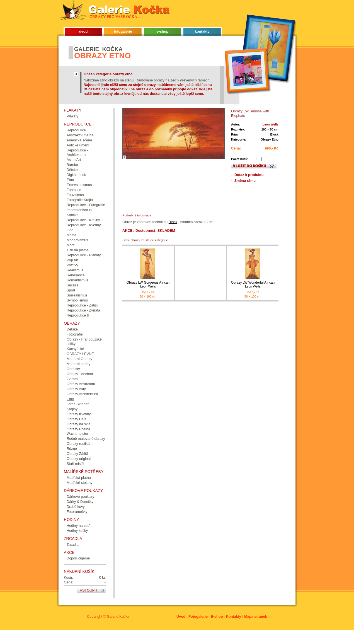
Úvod (180, 616)
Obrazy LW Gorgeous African (148, 285)
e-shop (162, 31)
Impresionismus (79, 210)
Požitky (72, 265)
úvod (83, 31)
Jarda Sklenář (78, 404)
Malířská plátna (79, 477)
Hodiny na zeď (78, 525)
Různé (72, 448)
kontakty (202, 31)
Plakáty (72, 116)
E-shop (217, 616)
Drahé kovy (76, 507)
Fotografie (75, 334)
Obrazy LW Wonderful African (253, 285)
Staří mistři (75, 464)
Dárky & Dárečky (80, 501)
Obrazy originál (79, 459)
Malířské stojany (79, 483)
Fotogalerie (198, 616)
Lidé (70, 230)
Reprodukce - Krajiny (83, 220)
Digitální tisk (76, 175)
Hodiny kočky (77, 530)
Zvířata (72, 379)
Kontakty (233, 616)
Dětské (72, 170)
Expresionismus (79, 185)
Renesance (76, 275)
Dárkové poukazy (80, 496)
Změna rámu (245, 180)
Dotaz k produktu (249, 175)
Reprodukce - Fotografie (86, 205)
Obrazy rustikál (78, 443)
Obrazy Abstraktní (81, 384)
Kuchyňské (75, 349)
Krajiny (72, 409)
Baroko (72, 165)
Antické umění (78, 145)
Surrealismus (77, 295)
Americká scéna (79, 140)
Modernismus (77, 240)
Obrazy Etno (269, 139)
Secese (73, 285)
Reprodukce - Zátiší (82, 305)
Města (71, 235)
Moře (71, 245)
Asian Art (74, 160)
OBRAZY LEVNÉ (80, 354)
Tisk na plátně (78, 250)
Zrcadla (73, 544)
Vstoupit (89, 590)
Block (274, 134)
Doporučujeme (78, 558)
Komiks (72, 215)
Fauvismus (75, 195)
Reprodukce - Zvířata (83, 310)
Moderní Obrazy (79, 359)
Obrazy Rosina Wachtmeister (78, 431)
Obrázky (73, 369)
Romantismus (77, 280)
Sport (71, 290)
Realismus (75, 270)
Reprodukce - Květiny (84, 225)
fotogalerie (123, 31)
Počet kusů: (239, 159)
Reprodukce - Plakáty (84, 255)
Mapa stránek (255, 616)
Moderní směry (78, 364)
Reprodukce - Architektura (77, 152)
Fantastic (74, 190)
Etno (70, 180)
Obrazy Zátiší (77, 454)
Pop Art (72, 260)
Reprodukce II (78, 315)
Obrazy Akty (76, 389)
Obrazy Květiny (79, 414)
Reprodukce (76, 130)
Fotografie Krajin (80, 200)
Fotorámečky (77, 512)
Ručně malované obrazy (86, 438)
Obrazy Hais (76, 419)
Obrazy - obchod (80, 374)
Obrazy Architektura (82, 394)
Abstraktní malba (80, 135)
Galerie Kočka (118, 616)
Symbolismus (77, 300)
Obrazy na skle (78, 424)
